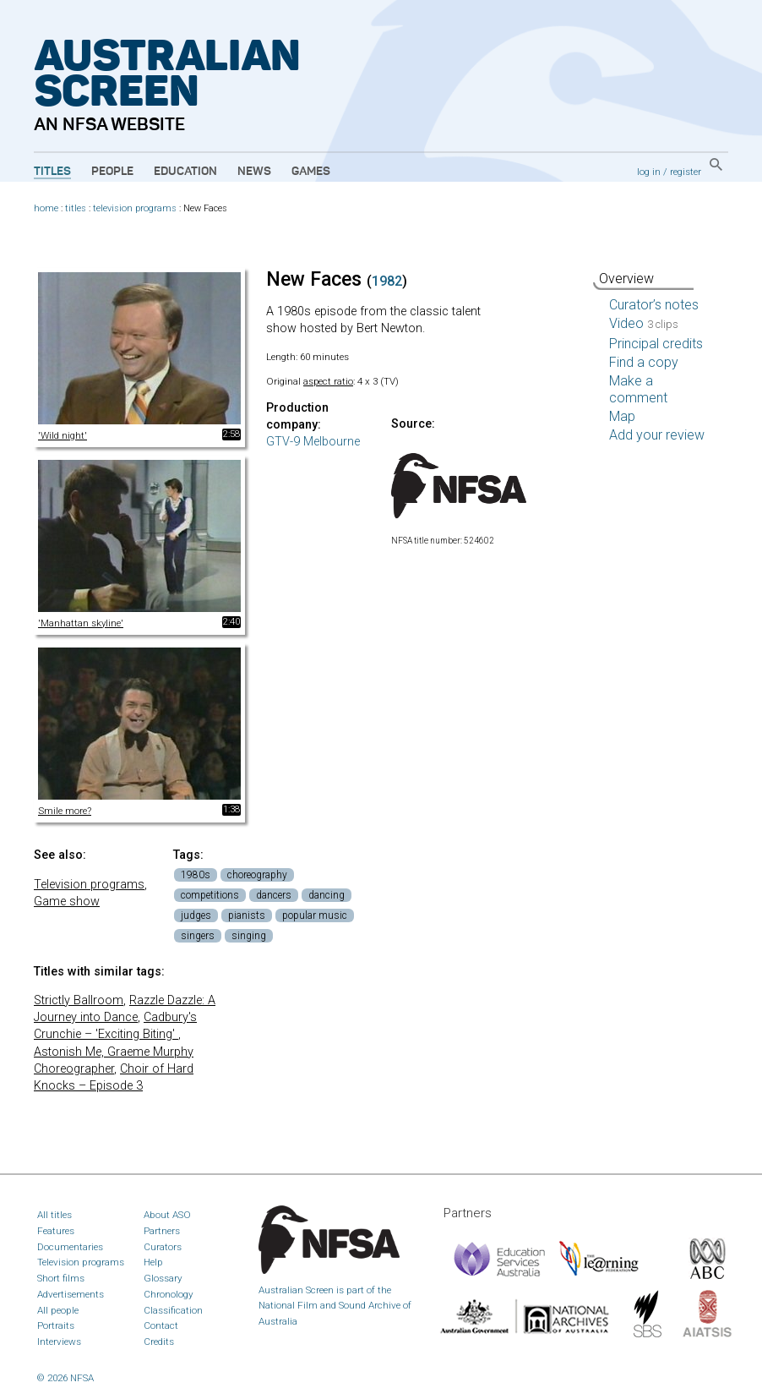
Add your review (657, 435)
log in (649, 172)
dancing (326, 895)
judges (196, 915)
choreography (257, 875)
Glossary (163, 1278)
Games (310, 172)
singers (198, 936)
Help (153, 1262)
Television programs (89, 884)
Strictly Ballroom (78, 1000)
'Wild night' (62, 435)
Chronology (168, 1294)
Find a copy (643, 362)
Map (622, 416)
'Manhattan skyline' (80, 623)
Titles (52, 172)
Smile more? (64, 811)
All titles (54, 1215)
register (685, 172)
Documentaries (70, 1247)
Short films (60, 1278)
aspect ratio (328, 381)
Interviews (59, 1341)
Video (643, 323)
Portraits (55, 1325)
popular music (314, 915)
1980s (195, 875)
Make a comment (638, 389)
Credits (159, 1341)
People (112, 172)
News (254, 172)
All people (58, 1310)
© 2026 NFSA (65, 1378)
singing (248, 936)
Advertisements (70, 1294)
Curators (163, 1247)
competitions (210, 895)
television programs (135, 208)
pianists (246, 915)
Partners (162, 1231)
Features (55, 1231)
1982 (387, 281)
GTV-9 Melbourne (313, 441)
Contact (161, 1325)
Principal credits (656, 344)
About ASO (167, 1215)
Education (185, 172)
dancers (273, 895)
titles (75, 208)
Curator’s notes (654, 305)
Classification (173, 1310)
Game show (67, 901)
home (46, 208)
